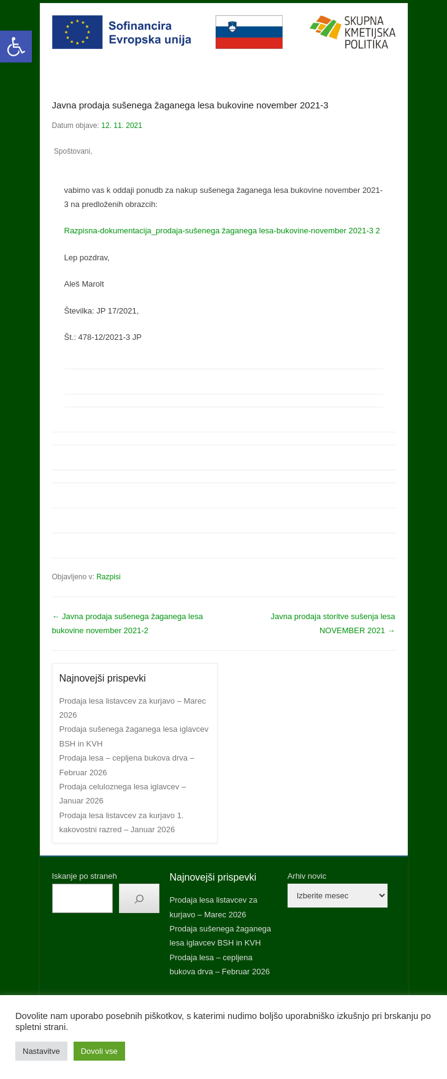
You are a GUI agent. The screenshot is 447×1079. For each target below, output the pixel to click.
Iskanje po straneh (84, 876)
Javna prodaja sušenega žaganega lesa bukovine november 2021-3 (190, 105)
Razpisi (108, 577)
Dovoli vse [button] (99, 1051)
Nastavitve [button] (41, 1051)
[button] (16, 46)
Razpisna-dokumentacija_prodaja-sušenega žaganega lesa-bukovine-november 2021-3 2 (222, 230)
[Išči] (139, 898)
